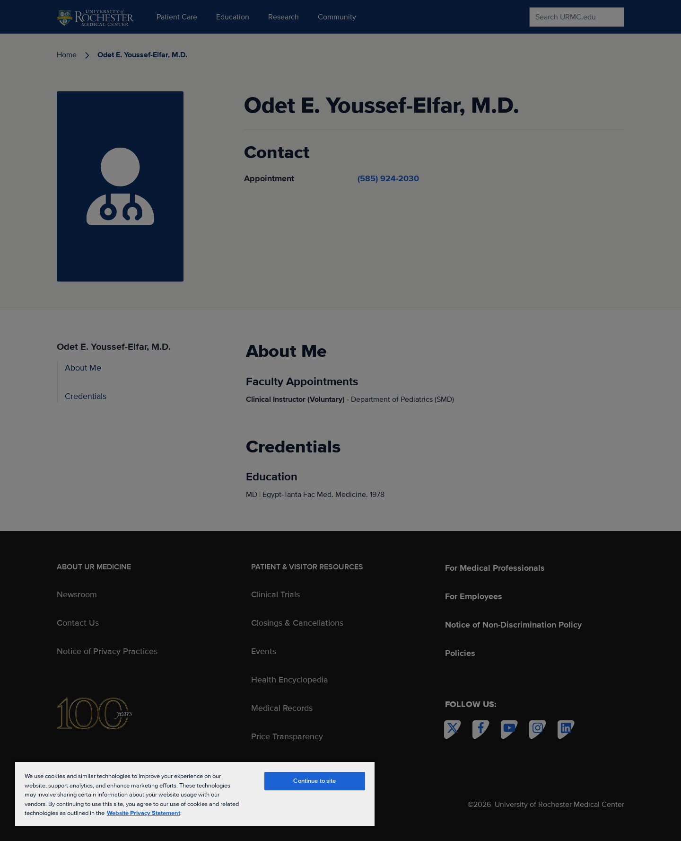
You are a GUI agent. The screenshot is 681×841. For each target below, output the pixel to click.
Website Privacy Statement (143, 813)
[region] (195, 793)
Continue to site (314, 781)
